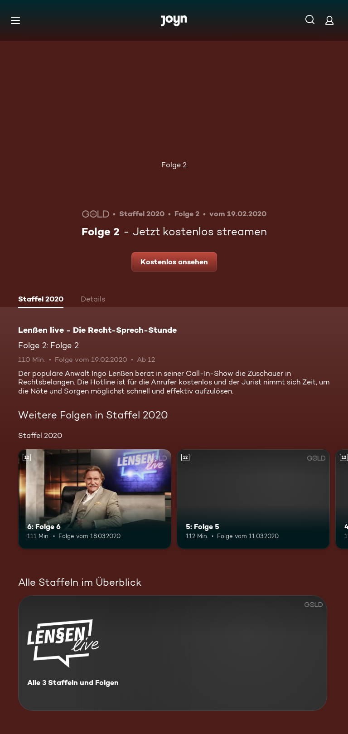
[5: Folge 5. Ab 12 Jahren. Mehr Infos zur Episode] (253, 499)
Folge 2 (174, 164)
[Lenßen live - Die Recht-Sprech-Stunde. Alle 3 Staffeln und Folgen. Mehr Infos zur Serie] (172, 653)
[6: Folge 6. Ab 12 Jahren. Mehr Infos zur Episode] (94, 499)
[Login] (329, 20)
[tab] (40, 300)
